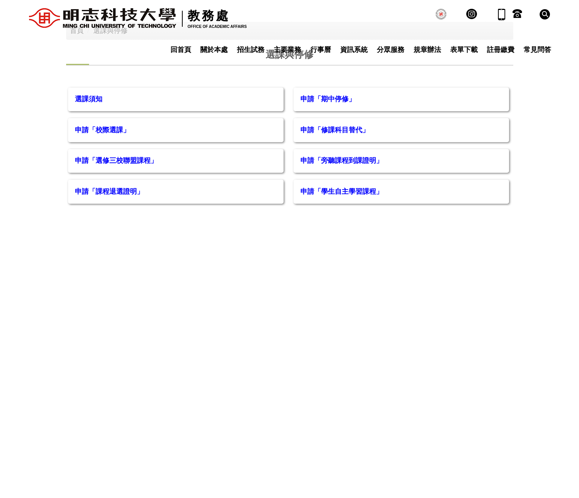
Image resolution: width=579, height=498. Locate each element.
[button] (545, 14)
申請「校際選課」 (102, 180)
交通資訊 (251, 437)
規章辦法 (427, 50)
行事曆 (320, 50)
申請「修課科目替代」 (334, 180)
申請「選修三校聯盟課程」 (116, 210)
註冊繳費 (500, 50)
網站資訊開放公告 (302, 437)
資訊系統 (354, 50)
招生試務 (250, 50)
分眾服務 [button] (390, 50)
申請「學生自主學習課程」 (341, 241)
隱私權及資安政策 (367, 437)
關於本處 (214, 50)
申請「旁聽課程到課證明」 (341, 210)
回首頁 (180, 50)
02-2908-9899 (85, 470)
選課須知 (88, 149)
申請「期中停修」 (327, 149)
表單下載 (464, 50)
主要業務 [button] (287, 50)
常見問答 (537, 50)
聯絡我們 (214, 437)
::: (187, 437)
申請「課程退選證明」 (109, 241)
